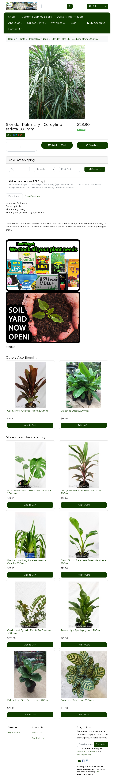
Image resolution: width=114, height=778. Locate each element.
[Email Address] (85, 744)
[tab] (14, 196)
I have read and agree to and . (91, 751)
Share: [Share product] (14, 135)
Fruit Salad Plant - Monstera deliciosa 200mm (29, 492)
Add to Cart (57, 145)
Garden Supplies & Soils (37, 16)
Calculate (95, 169)
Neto (97, 772)
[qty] (19, 169)
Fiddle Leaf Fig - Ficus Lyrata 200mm (28, 700)
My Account (14, 732)
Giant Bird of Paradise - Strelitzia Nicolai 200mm (83, 562)
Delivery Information (70, 16)
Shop (11, 16)
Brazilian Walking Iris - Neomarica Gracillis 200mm (26, 562)
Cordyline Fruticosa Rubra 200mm (27, 410)
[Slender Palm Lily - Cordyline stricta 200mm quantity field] (21, 147)
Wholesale (58, 22)
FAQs (73, 22)
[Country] (44, 169)
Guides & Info (35, 22)
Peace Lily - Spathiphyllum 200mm (81, 630)
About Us (14, 22)
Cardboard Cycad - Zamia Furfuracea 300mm (29, 631)
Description (14, 196)
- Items (95, 6)
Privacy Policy (84, 754)
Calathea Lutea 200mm (75, 410)
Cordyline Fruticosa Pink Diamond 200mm (81, 492)
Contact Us (15, 29)
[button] (97, 23)
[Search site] (70, 6)
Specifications (32, 196)
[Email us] (79, 761)
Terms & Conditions (87, 751)
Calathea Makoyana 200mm (77, 700)
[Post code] (69, 169)
